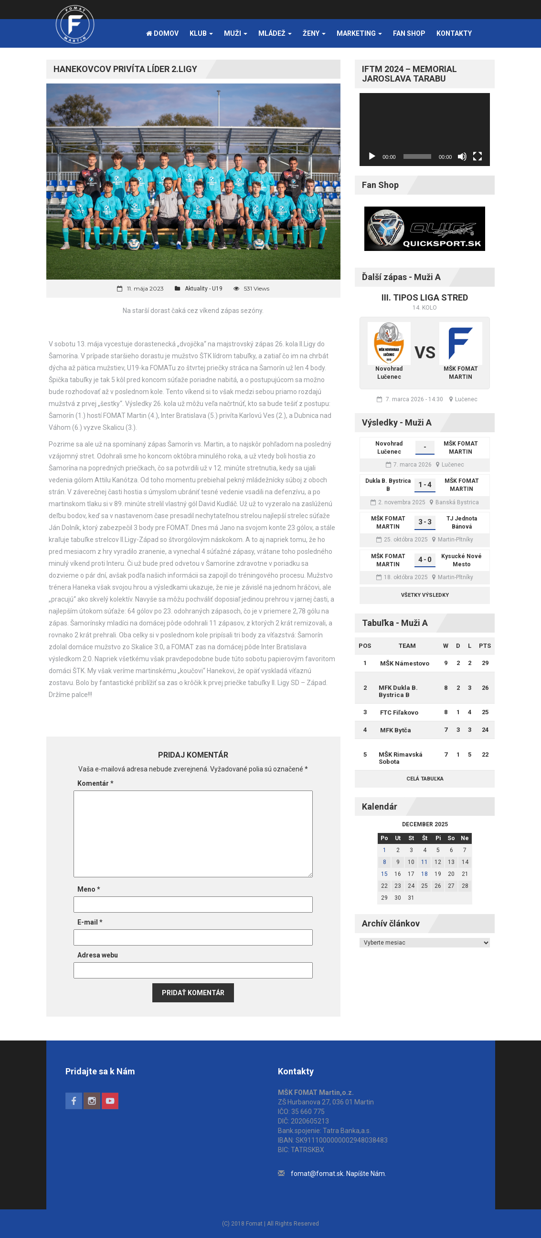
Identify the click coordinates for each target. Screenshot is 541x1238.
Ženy (314, 33)
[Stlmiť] (462, 156)
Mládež (275, 33)
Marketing (359, 33)
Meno (88, 889)
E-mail (90, 922)
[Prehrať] (372, 156)
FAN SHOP (409, 33)
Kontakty (454, 33)
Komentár (95, 783)
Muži (235, 33)
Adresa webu (97, 955)
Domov (162, 33)
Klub (201, 33)
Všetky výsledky (425, 595)
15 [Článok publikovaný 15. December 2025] (384, 874)
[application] (425, 129)
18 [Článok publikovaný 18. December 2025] (424, 874)
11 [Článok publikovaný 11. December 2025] (424, 862)
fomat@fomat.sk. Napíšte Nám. (338, 1173)
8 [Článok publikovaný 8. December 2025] (384, 862)
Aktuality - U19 (204, 288)
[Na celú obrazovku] (477, 156)
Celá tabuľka (425, 779)
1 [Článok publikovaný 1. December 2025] (384, 850)
